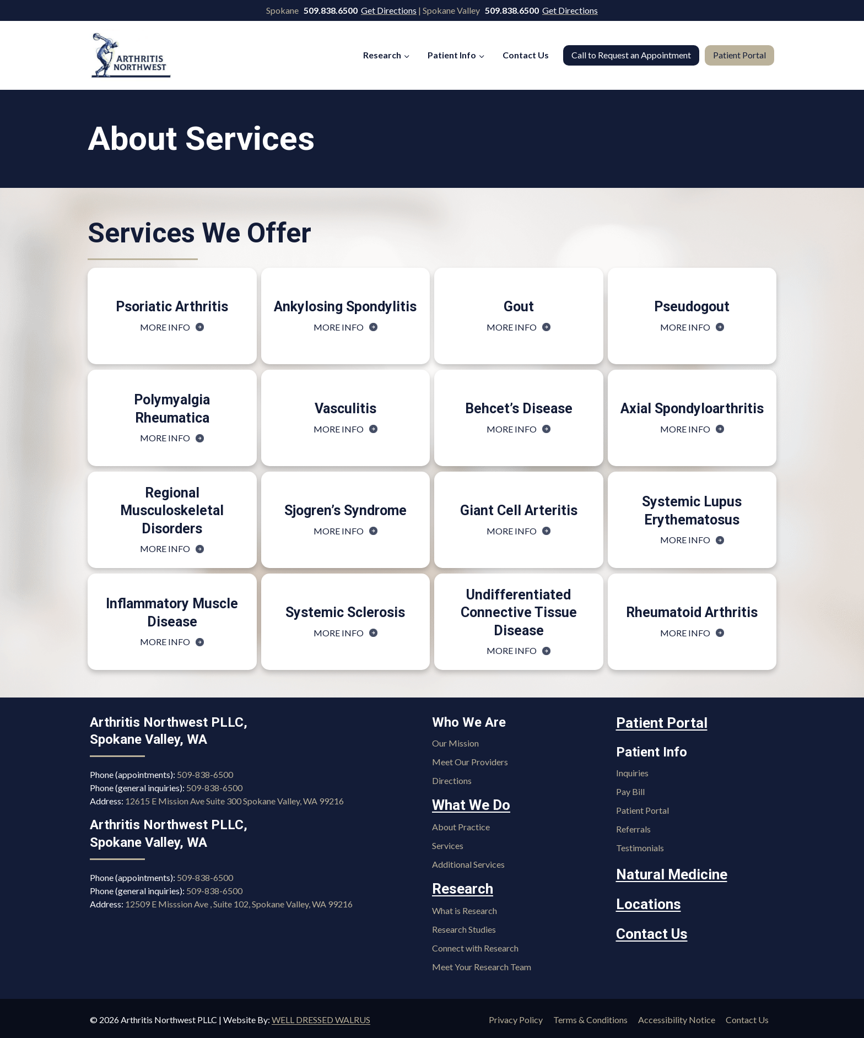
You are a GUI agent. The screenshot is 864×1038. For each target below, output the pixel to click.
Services (447, 844)
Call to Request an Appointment (631, 55)
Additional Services (468, 863)
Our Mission (455, 743)
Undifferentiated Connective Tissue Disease (519, 613)
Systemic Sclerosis (345, 612)
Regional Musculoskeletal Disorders (172, 511)
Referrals (633, 828)
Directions (452, 781)
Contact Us (526, 55)
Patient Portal (739, 55)
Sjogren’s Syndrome (345, 510)
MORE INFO (172, 327)
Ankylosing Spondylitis (345, 307)
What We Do (469, 805)
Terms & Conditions (590, 1017)
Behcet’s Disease (519, 409)
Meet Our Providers (470, 762)
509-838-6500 (205, 775)
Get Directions (389, 10)
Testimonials (640, 846)
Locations (646, 901)
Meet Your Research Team (481, 964)
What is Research (464, 907)
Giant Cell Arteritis (518, 510)
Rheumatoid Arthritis (692, 612)
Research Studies (464, 926)
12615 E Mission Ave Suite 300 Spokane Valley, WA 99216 (234, 801)
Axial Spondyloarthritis (692, 409)
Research (460, 887)
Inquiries (632, 771)
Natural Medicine (667, 872)
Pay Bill (630, 790)
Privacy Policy (516, 1017)
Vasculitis (345, 409)
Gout (519, 307)
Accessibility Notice (676, 1017)
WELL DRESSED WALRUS (321, 1017)
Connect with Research (475, 945)
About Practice (461, 825)
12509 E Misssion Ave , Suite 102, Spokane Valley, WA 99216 (239, 904)
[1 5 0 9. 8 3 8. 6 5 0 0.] (331, 10)
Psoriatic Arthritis (172, 307)
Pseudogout (692, 307)
